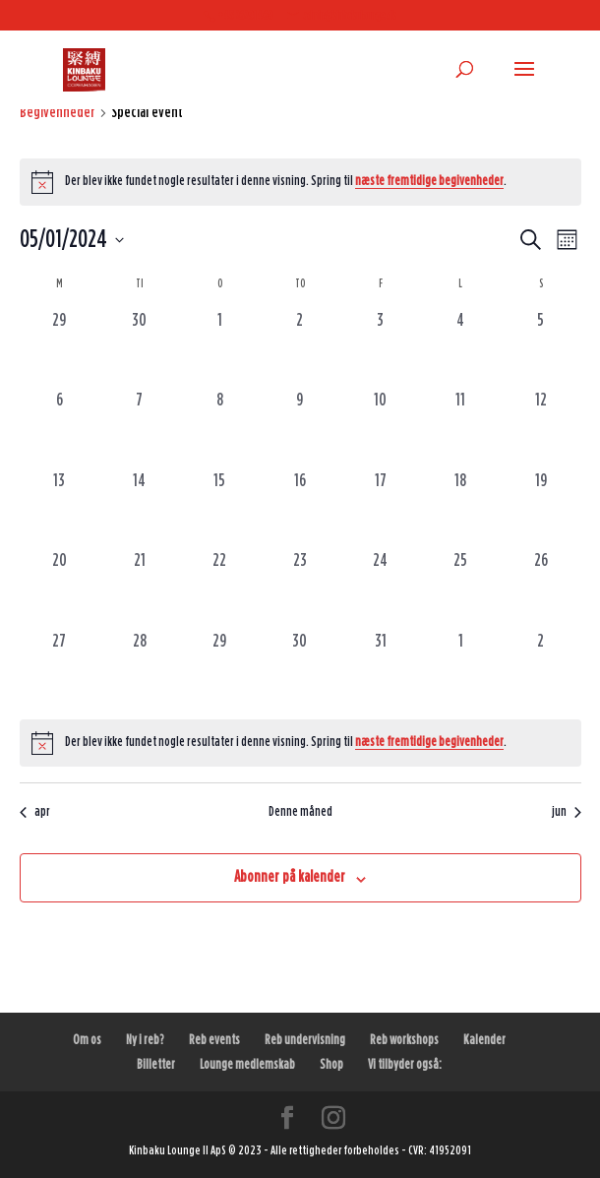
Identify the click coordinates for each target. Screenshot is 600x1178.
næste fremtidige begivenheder (429, 181)
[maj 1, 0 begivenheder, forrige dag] (220, 348)
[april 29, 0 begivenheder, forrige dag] (60, 348)
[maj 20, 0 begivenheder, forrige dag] (60, 588)
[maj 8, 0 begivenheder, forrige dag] (220, 428)
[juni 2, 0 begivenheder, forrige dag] (541, 669)
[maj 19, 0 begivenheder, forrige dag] (541, 508)
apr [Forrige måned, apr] (35, 812)
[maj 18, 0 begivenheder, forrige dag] (460, 508)
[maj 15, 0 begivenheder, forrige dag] (220, 508)
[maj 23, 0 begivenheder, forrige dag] (300, 588)
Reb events (214, 1040)
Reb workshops (404, 1040)
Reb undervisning (305, 1040)
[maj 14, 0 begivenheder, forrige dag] (139, 508)
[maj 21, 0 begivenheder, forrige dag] (139, 588)
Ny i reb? (145, 1040)
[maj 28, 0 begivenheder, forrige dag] (139, 669)
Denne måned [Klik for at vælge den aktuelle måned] (300, 812)
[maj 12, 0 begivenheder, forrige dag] (541, 428)
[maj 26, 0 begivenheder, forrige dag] (541, 588)
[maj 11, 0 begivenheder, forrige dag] (460, 428)
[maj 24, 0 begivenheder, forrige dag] (380, 588)
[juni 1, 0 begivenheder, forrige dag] (460, 669)
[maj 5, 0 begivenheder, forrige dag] (541, 348)
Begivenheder (57, 112)
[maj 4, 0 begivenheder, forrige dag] (460, 348)
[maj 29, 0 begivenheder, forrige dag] (220, 669)
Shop (331, 1065)
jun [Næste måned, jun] (566, 812)
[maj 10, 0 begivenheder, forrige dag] (380, 428)
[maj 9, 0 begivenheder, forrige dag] (300, 428)
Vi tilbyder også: (405, 1065)
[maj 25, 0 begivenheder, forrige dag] (460, 588)
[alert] (300, 182)
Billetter (156, 1065)
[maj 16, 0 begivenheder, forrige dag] (300, 508)
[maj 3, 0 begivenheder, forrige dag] (380, 348)
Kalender (484, 1040)
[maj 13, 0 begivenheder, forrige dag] (60, 508)
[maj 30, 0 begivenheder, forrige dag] (300, 669)
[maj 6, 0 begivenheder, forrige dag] (60, 428)
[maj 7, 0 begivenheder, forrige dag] (139, 428)
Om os (87, 1040)
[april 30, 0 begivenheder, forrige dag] (139, 348)
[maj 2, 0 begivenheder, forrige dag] (300, 348)
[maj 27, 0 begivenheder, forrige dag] (60, 669)
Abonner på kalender (289, 877)
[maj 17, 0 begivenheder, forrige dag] (380, 508)
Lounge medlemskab (247, 1065)
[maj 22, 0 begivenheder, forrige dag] (220, 588)
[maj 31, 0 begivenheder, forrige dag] (380, 669)
